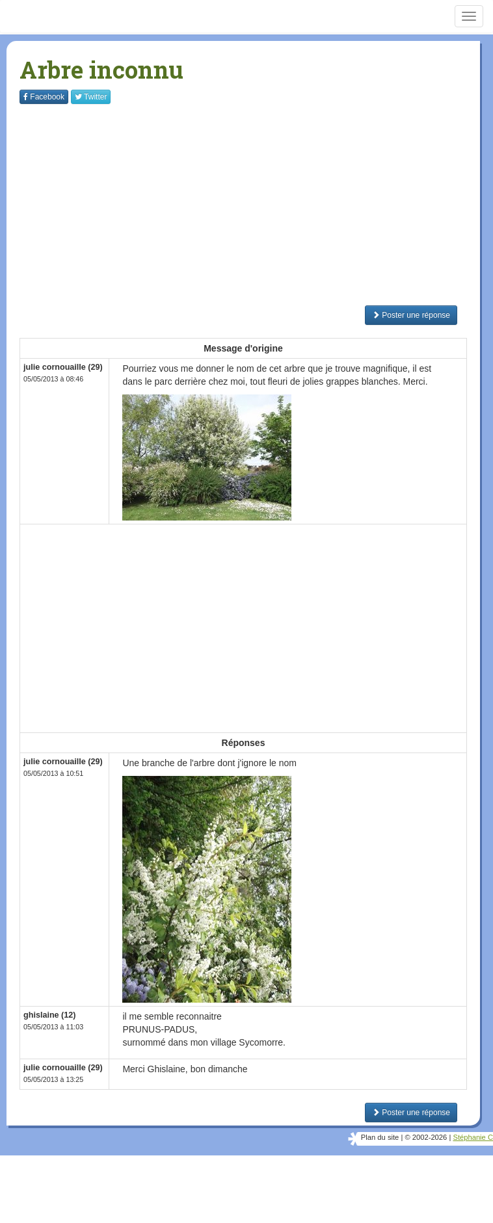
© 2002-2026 (426, 1137)
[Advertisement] (256, 205)
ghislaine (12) (49, 1015)
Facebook (43, 96)
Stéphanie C (473, 1137)
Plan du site (380, 1137)
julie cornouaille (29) (63, 367)
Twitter (91, 96)
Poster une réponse (411, 315)
